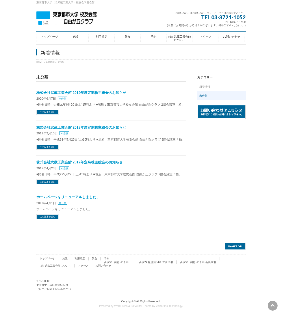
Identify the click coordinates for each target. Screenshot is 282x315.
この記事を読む (47, 112)
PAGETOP (235, 246)
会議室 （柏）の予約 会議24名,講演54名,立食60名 (138, 262)
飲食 (94, 258)
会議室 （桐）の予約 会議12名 (198, 262)
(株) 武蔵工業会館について (55, 265)
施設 (65, 258)
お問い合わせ (103, 265)
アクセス (83, 265)
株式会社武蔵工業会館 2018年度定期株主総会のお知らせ (81, 127)
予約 (106, 258)
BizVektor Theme (141, 306)
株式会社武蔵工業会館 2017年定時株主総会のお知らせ (79, 162)
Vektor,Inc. (162, 306)
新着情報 (204, 86)
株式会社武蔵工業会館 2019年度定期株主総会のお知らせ (81, 93)
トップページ (48, 258)
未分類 (62, 98)
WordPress (121, 306)
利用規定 (79, 258)
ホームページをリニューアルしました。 (68, 197)
